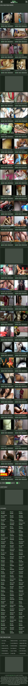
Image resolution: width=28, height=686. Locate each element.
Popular (8, 483)
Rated (12, 483)
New (3, 483)
